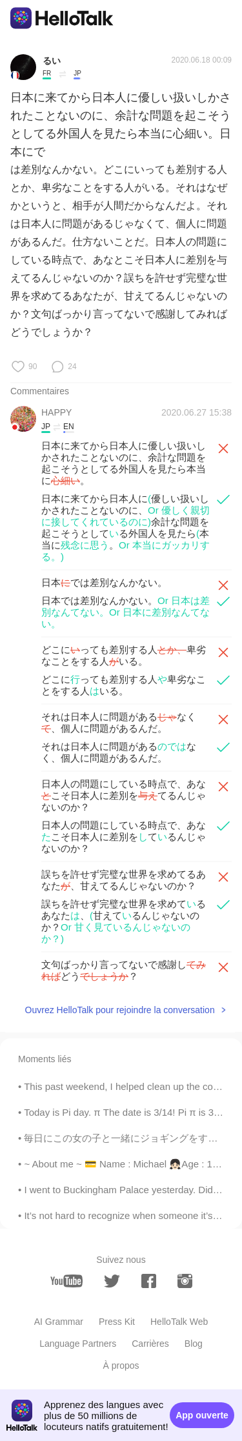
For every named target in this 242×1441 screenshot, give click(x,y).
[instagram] (184, 1281)
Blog (194, 1343)
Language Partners (77, 1343)
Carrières (150, 1343)
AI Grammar (58, 1321)
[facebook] (148, 1281)
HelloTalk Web (179, 1321)
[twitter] (112, 1281)
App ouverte (202, 1415)
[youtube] (66, 1281)
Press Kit (117, 1321)
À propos (121, 1365)
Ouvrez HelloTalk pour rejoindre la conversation (120, 1010)
